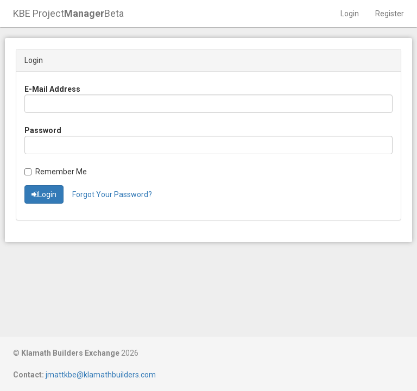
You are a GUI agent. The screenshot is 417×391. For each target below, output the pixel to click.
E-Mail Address (52, 89)
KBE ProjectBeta (68, 13)
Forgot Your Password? (112, 194)
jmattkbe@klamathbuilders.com (101, 374)
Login (349, 13)
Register (389, 13)
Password (42, 130)
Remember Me (55, 171)
